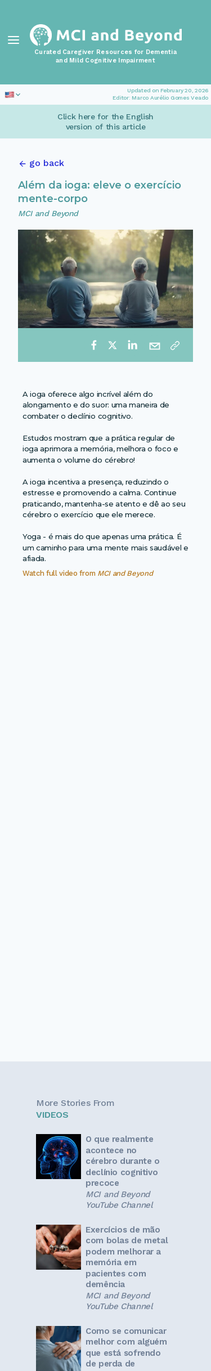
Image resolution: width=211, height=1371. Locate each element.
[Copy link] (175, 345)
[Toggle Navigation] (13, 40)
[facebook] (94, 345)
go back (46, 163)
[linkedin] (132, 345)
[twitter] (112, 345)
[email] (154, 345)
